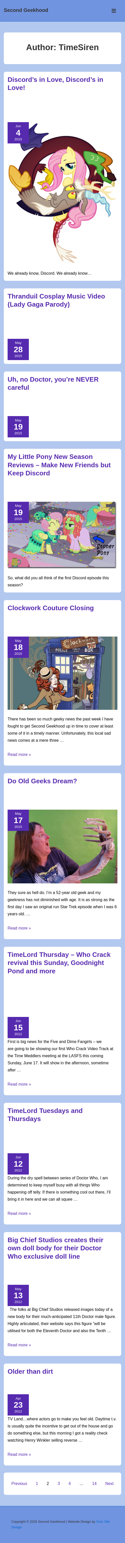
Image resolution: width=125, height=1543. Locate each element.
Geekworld (17, 404)
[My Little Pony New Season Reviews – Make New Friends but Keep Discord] (71, 484)
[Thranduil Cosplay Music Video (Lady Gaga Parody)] (71, 315)
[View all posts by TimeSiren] (23, 98)
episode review (21, 495)
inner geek (17, 803)
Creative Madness (65, 987)
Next (109, 1483)
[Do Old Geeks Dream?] (71, 791)
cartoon (85, 404)
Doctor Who (93, 987)
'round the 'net (20, 987)
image (12, 409)
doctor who (105, 404)
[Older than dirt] (72, 1382)
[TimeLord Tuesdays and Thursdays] (72, 1129)
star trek (36, 803)
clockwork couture (62, 624)
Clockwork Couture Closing (51, 608)
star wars (55, 803)
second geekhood (78, 109)
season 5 (76, 495)
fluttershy (17, 109)
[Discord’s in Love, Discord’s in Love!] (71, 98)
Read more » (19, 754)
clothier (89, 624)
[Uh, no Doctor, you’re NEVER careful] (71, 398)
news (12, 624)
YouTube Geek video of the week (36, 104)
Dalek (95, 998)
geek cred (98, 797)
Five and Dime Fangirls (62, 993)
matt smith (28, 409)
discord (98, 104)
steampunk (31, 630)
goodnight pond (22, 1010)
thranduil (103, 326)
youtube (30, 115)
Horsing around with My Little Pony (39, 489)
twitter (70, 1010)
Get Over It (17, 1388)
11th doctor (65, 404)
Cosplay (42, 987)
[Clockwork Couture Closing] (71, 618)
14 (94, 1483)
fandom (14, 630)
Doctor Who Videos (24, 993)
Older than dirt (30, 1371)
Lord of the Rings (46, 326)
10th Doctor (40, 1141)
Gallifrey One (95, 993)
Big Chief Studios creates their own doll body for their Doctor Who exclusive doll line (55, 1248)
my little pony (48, 109)
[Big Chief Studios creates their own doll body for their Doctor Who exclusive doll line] (71, 1267)
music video (83, 326)
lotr (68, 326)
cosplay (98, 321)
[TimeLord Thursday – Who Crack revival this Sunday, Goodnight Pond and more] (72, 981)
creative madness (73, 998)
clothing (107, 624)
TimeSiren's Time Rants (27, 797)
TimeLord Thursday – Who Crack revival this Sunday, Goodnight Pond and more (59, 963)
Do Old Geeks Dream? (42, 781)
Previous (19, 1483)
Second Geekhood (26, 10)
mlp (32, 109)
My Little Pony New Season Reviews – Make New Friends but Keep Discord (59, 465)
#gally (35, 998)
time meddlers (49, 1010)
